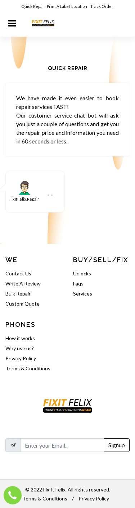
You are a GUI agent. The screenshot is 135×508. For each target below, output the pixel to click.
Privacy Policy (20, 358)
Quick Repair (33, 6)
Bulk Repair (18, 293)
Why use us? (19, 348)
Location (79, 6)
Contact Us (18, 273)
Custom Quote (22, 304)
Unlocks (82, 273)
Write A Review (23, 283)
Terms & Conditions (27, 368)
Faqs (78, 283)
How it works (20, 338)
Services (82, 293)
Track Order (102, 6)
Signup (116, 444)
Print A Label (58, 6)
